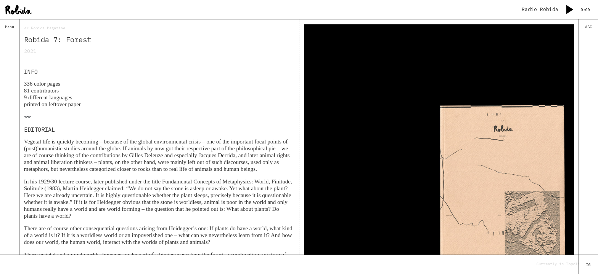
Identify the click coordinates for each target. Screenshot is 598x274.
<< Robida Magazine (44, 27)
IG (588, 264)
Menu (9, 26)
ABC (588, 26)
